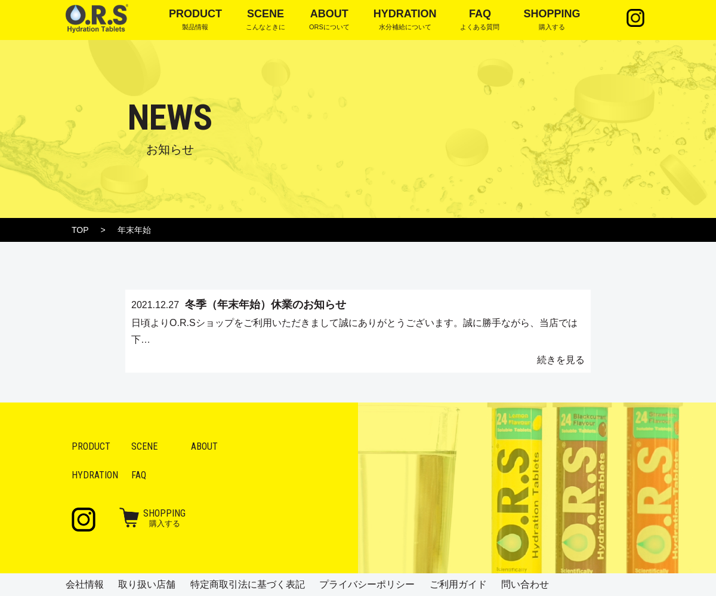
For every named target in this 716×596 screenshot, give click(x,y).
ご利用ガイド (458, 584)
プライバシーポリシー (367, 584)
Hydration (95, 475)
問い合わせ (525, 584)
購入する (164, 518)
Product (91, 446)
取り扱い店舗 (146, 584)
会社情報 (85, 584)
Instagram (635, 18)
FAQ (138, 475)
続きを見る (561, 360)
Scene (144, 446)
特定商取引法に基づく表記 (247, 584)
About (204, 446)
